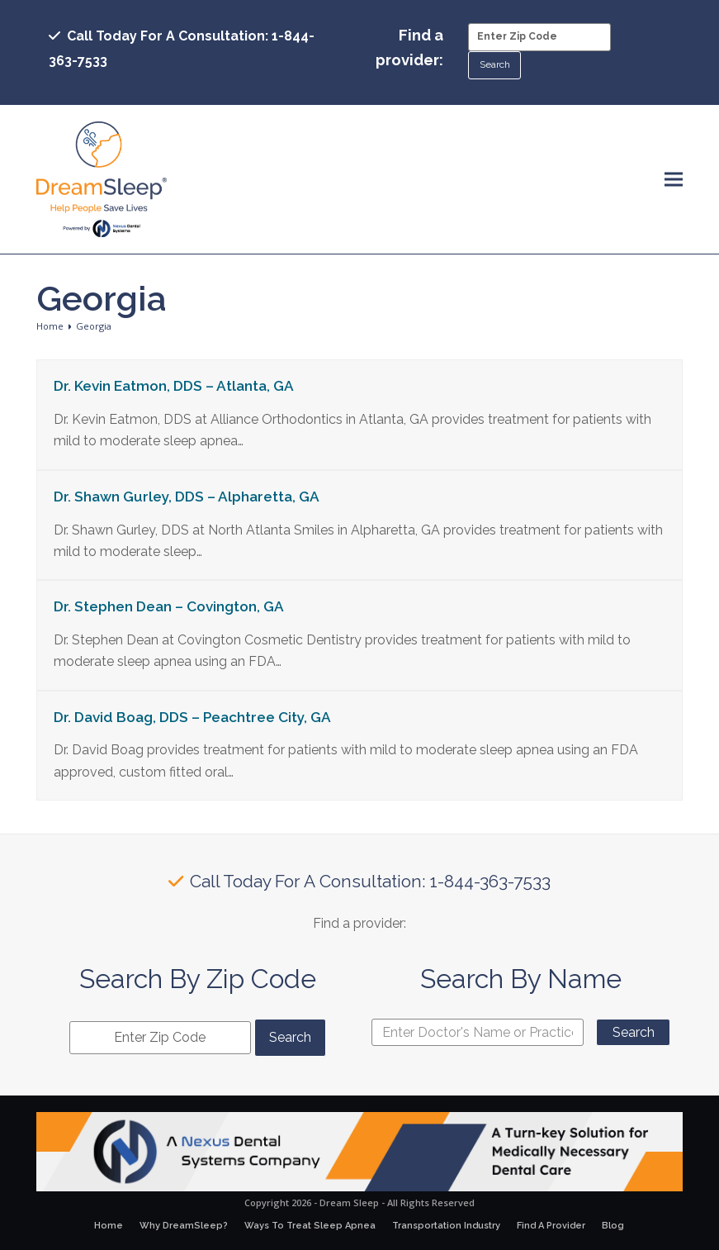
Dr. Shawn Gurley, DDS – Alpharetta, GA (186, 496)
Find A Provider (551, 1225)
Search (634, 1032)
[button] (674, 180)
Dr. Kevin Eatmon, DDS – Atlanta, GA (174, 386)
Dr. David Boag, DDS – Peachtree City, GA (192, 717)
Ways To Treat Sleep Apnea (310, 1225)
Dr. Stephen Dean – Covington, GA (169, 606)
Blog (613, 1225)
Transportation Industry (446, 1225)
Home (108, 1225)
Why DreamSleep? (184, 1225)
